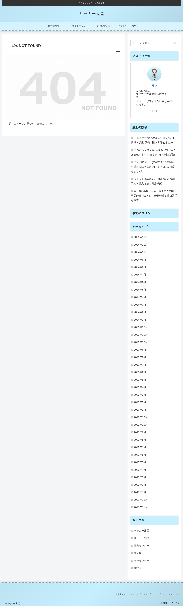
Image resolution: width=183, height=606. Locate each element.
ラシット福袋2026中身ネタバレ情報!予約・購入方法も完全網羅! (153, 181)
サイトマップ (135, 594)
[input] (154, 43)
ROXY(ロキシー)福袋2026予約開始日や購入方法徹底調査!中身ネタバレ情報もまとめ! (154, 167)
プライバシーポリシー (169, 594)
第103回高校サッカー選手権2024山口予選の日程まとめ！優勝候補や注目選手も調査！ (154, 196)
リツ (154, 85)
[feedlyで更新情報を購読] (152, 111)
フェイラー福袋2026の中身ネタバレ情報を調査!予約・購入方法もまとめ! (153, 140)
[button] (175, 43)
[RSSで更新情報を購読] (156, 111)
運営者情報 (121, 594)
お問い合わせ (150, 594)
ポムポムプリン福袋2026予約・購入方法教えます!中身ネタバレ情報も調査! (153, 152)
